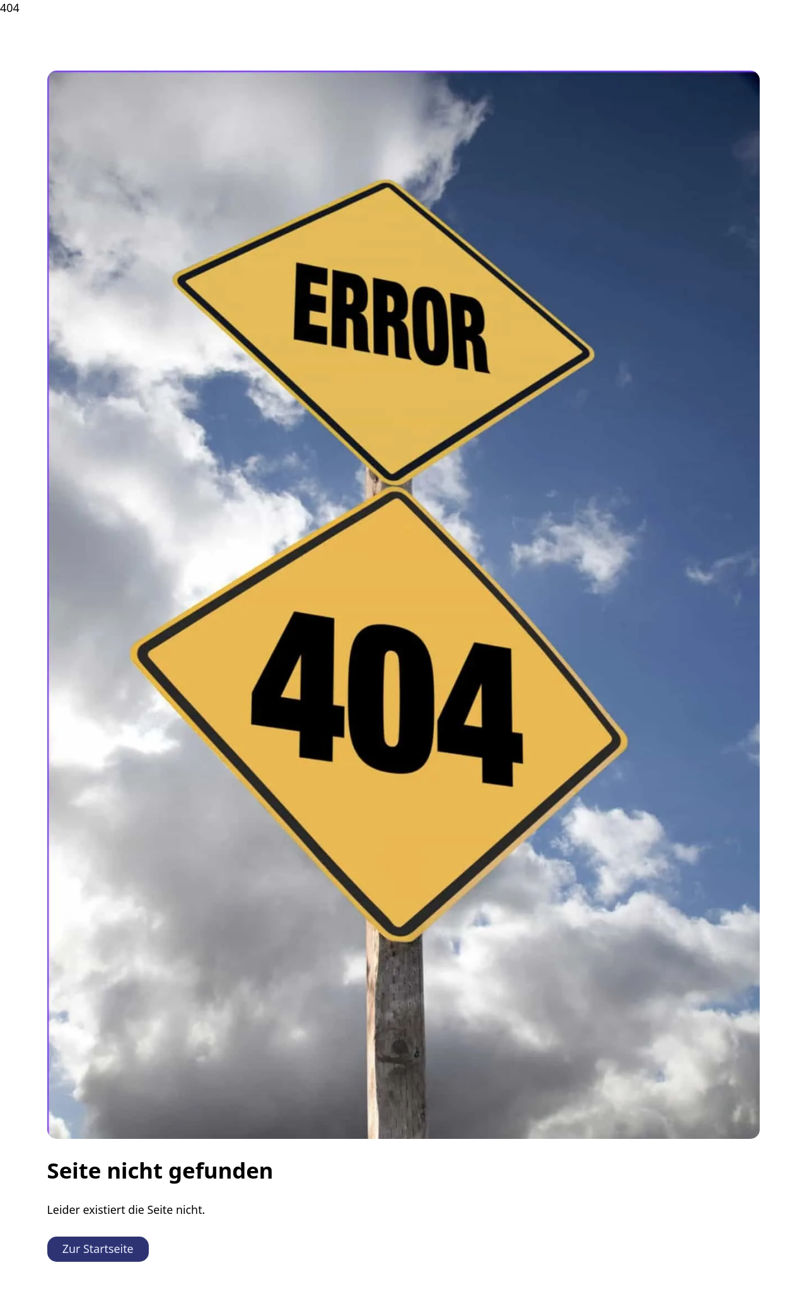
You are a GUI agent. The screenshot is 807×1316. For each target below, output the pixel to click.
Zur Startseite (98, 1248)
